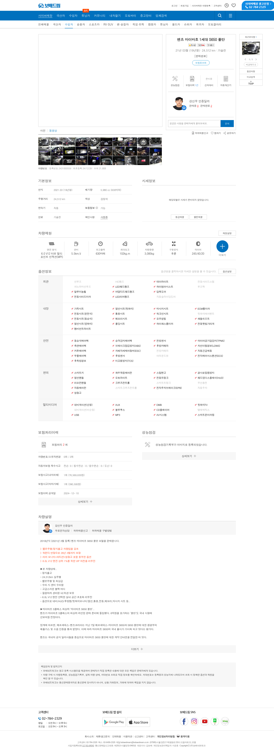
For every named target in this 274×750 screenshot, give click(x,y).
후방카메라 (162, 345)
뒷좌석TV (202, 404)
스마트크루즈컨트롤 (126, 387)
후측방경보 (80, 360)
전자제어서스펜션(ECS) (210, 355)
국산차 (57, 24)
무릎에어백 (80, 355)
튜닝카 (164, 24)
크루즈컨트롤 (122, 382)
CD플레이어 (162, 409)
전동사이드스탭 (206, 281)
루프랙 (201, 286)
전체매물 (43, 24)
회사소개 (89, 736)
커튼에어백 (80, 350)
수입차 (69, 24)
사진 (42, 130)
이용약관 (127, 736)
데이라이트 (162, 281)
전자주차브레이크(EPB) (169, 387)
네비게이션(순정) (83, 404)
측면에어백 (80, 345)
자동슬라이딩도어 (166, 296)
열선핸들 (79, 377)
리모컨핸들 (80, 382)
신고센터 (139, 736)
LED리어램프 (122, 296)
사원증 (104, 217)
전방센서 (161, 340)
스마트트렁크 (163, 382)
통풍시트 (120, 313)
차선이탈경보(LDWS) (209, 345)
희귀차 (200, 24)
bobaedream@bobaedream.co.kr (134, 742)
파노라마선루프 (82, 286)
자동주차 (202, 387)
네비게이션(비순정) (84, 409)
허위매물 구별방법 (102, 530)
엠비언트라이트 (82, 328)
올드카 (176, 24)
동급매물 (179, 217)
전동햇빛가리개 (206, 323)
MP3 (117, 415)
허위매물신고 (80, 530)
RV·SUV (108, 24)
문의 (227, 123)
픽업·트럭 (138, 24)
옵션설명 (227, 271)
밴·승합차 (123, 24)
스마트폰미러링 (206, 415)
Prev (246, 59)
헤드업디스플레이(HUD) (211, 377)
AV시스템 (161, 415)
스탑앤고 (161, 372)
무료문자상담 (62, 530)
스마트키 (79, 372)
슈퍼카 (188, 24)
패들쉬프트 (204, 318)
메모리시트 (121, 318)
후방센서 (120, 355)
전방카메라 (162, 350)
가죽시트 (79, 308)
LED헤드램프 (122, 286)
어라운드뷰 (162, 355)
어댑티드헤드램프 (124, 291)
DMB (159, 404)
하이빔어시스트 (164, 286)
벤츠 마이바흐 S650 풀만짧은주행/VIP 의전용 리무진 (257, 44)
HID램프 (119, 281)
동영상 (53, 130)
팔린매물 (198, 217)
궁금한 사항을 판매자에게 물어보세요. (189, 123)
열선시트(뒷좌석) (124, 308)
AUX (117, 404)
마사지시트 (162, 308)
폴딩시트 (120, 323)
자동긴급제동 (205, 350)
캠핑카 (152, 24)
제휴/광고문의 (103, 736)
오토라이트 (121, 377)
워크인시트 (162, 313)
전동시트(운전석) (83, 313)
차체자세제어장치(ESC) (128, 350)
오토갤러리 (214, 24)
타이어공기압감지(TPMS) (211, 340)
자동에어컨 (80, 387)
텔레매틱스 (204, 409)
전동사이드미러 (82, 296)
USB (76, 415)
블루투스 (120, 409)
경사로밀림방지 (206, 372)
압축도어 (161, 291)
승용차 (81, 24)
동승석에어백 (81, 340)
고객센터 (150, 736)
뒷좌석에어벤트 (206, 313)
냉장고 (77, 393)
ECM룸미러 (204, 308)
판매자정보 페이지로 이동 (184, 107)
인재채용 (116, 736)
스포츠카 (94, 24)
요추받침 (161, 318)
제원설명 (227, 233)
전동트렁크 (162, 377)
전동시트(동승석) (83, 318)
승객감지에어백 (123, 340)
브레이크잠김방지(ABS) (128, 345)
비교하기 (251, 64)
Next (256, 59)
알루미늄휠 (80, 291)
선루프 (77, 281)
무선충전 (202, 382)
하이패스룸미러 (164, 323)
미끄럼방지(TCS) (124, 360)
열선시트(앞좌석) (83, 323)
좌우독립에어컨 (123, 372)
